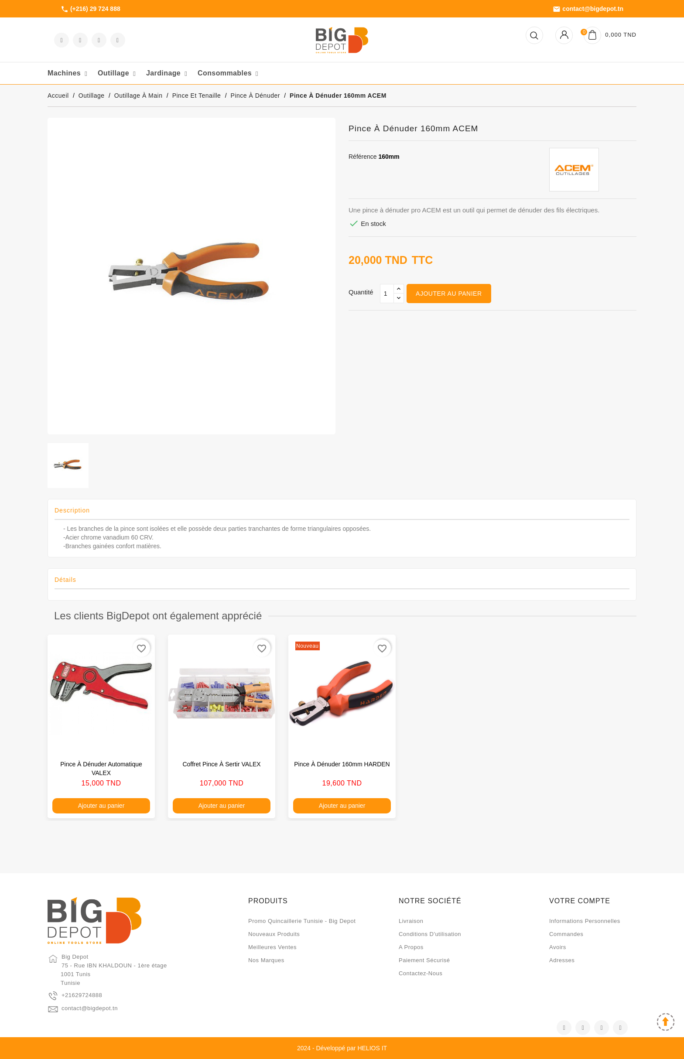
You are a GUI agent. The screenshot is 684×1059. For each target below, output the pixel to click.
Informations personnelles (584, 921)
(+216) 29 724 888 (90, 9)
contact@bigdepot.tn (588, 9)
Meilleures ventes (272, 947)
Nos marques (266, 960)
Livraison (411, 921)
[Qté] (387, 293)
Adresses (562, 960)
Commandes (566, 934)
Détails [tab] (65, 579)
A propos (411, 947)
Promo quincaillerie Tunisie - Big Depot (302, 921)
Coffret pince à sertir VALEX (221, 764)
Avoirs (557, 947)
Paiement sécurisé (424, 960)
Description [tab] (72, 510)
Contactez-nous (420, 973)
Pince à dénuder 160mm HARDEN (342, 764)
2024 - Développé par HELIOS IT (342, 1048)
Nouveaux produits (274, 934)
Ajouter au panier (449, 293)
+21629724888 (82, 995)
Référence (363, 156)
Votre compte (579, 901)
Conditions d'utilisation (430, 934)
